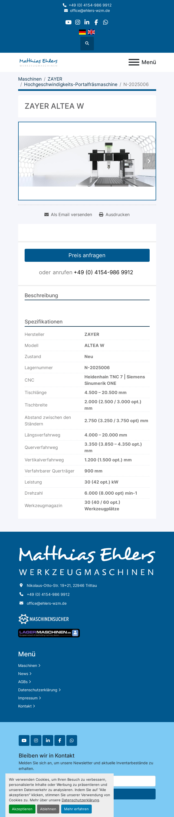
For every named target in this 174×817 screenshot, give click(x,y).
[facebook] (96, 22)
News (23, 673)
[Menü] (134, 62)
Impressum (28, 698)
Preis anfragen (87, 255)
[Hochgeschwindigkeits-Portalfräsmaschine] (70, 84)
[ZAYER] (55, 79)
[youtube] (68, 22)
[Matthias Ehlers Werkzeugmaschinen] (87, 560)
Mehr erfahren (76, 809)
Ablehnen (48, 809)
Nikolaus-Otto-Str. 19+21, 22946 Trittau (62, 585)
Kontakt (25, 706)
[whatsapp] (105, 22)
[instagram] (77, 22)
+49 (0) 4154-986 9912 (90, 5)
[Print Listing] (114, 214)
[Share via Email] (68, 214)
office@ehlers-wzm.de (90, 10)
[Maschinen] (30, 79)
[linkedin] (86, 22)
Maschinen (27, 665)
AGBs (23, 681)
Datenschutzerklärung (80, 800)
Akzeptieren (22, 809)
